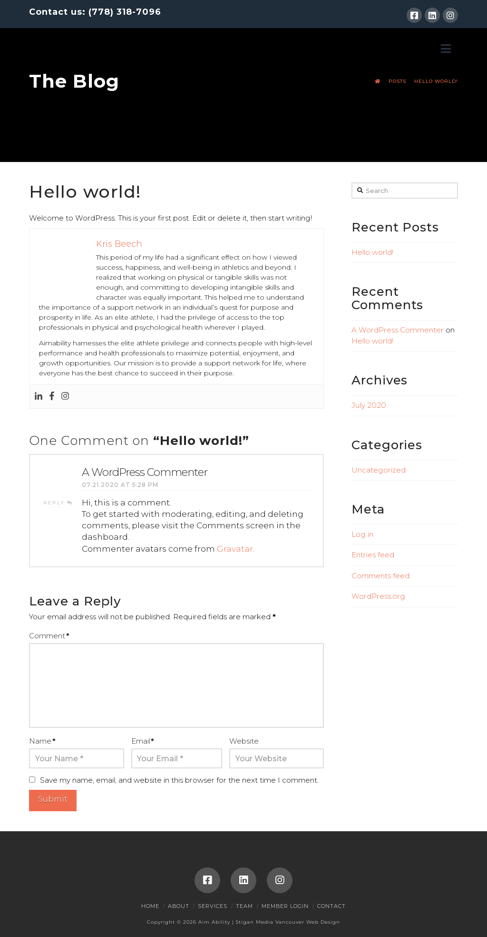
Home (150, 906)
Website (244, 741)
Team (244, 906)
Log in (362, 534)
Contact (331, 906)
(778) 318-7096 (124, 12)
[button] (446, 49)
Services (212, 906)
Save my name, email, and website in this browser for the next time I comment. (179, 780)
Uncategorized (378, 469)
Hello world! (372, 252)
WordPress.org (378, 596)
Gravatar (235, 549)
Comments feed (380, 575)
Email (142, 741)
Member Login (285, 906)
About (178, 906)
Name (42, 741)
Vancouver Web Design (307, 922)
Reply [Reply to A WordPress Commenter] (58, 503)
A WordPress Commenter (144, 472)
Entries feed (372, 554)
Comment (49, 635)
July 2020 (368, 405)
